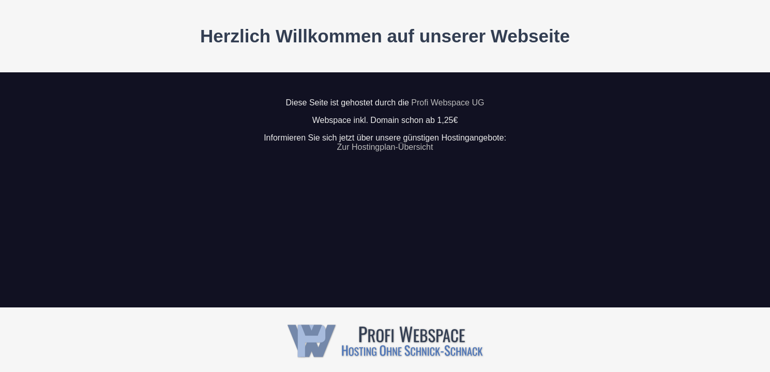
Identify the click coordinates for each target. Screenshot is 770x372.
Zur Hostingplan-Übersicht (385, 147)
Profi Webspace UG (447, 102)
